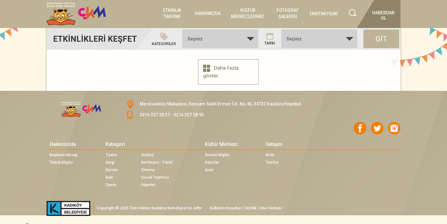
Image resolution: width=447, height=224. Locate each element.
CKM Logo (81, 109)
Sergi (110, 162)
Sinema (148, 170)
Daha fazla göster (221, 71)
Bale (109, 177)
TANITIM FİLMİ (323, 13)
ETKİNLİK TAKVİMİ (172, 13)
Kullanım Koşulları (226, 208)
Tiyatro (111, 155)
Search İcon (352, 13)
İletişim (274, 144)
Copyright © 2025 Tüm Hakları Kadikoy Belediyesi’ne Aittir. (150, 208)
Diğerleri (148, 185)
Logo (99, 14)
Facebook (360, 128)
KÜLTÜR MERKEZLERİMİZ (247, 13)
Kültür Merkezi (221, 144)
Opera (111, 185)
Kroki (270, 155)
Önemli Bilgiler (217, 155)
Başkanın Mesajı (64, 155)
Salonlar (212, 162)
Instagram (394, 128)
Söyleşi (147, 155)
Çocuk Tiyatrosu (155, 177)
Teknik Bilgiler (61, 162)
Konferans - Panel (157, 162)
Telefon (272, 162)
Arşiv (209, 170)
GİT (381, 39)
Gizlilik (251, 208)
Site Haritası (271, 208)
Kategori (115, 144)
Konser (112, 170)
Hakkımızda (63, 144)
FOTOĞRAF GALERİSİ (288, 13)
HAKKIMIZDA (208, 13)
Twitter (377, 128)
